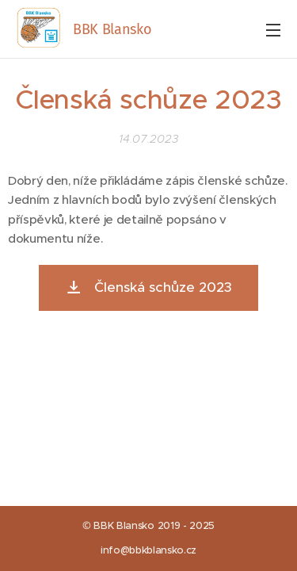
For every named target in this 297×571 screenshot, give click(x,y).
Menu (273, 30)
